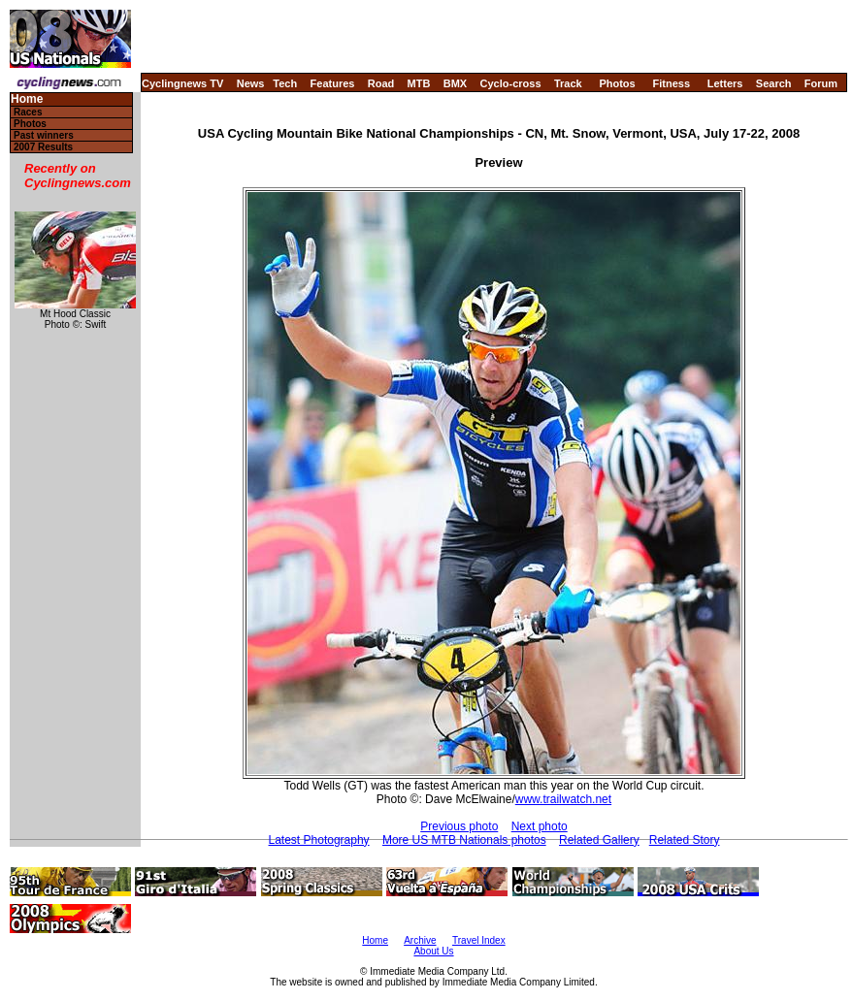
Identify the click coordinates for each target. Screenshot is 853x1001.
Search (774, 83)
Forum (820, 83)
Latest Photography (319, 840)
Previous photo (459, 826)
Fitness (671, 83)
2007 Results (43, 147)
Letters (725, 83)
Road (381, 83)
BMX (455, 83)
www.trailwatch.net (563, 799)
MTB (419, 83)
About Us (433, 951)
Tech (285, 83)
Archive (420, 940)
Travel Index (479, 940)
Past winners (44, 135)
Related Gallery (599, 840)
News (251, 83)
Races (28, 112)
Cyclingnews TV (182, 83)
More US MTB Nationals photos (464, 840)
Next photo (539, 826)
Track (568, 83)
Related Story (684, 840)
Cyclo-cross (510, 83)
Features (333, 83)
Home (27, 99)
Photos (617, 83)
